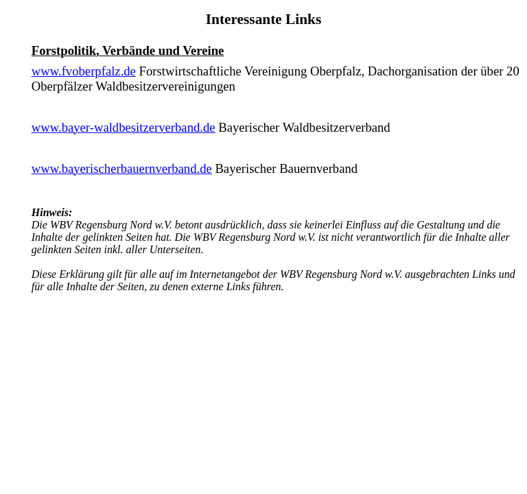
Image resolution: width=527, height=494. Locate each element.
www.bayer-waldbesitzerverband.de (123, 127)
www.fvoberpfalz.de (84, 71)
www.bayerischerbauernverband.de (122, 168)
